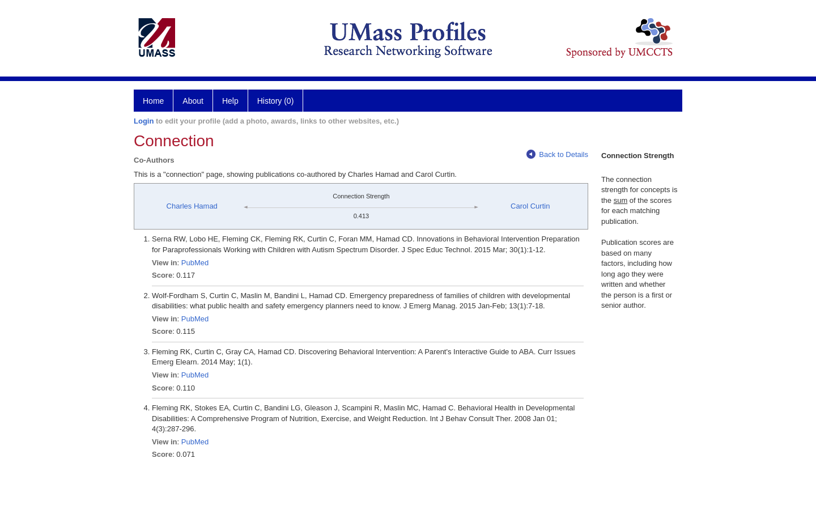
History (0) (275, 100)
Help (230, 100)
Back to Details (557, 154)
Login (144, 121)
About (192, 100)
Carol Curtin (530, 206)
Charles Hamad (192, 206)
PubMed (195, 262)
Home (153, 100)
